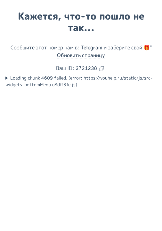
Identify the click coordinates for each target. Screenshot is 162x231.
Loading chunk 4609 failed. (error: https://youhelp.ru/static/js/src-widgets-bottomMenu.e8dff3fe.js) (79, 81)
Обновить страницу (81, 55)
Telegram (91, 47)
